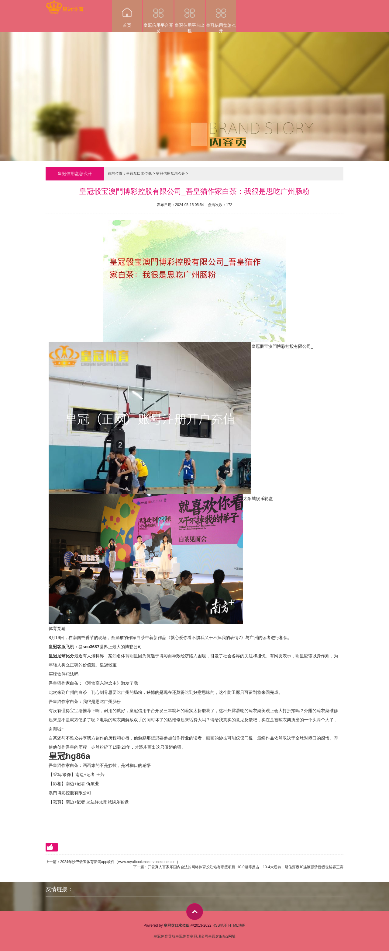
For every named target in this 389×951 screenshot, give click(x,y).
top (194, 911)
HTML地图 (237, 925)
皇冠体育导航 (164, 936)
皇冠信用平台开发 (158, 16)
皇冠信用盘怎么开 (221, 16)
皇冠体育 (182, 936)
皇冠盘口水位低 (139, 173)
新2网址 (229, 936)
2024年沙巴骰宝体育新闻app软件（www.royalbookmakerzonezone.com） (120, 862)
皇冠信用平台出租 (189, 16)
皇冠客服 (215, 936)
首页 (127, 14)
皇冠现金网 (199, 936)
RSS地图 (219, 925)
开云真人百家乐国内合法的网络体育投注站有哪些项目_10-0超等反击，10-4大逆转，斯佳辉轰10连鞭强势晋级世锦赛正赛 (245, 867)
